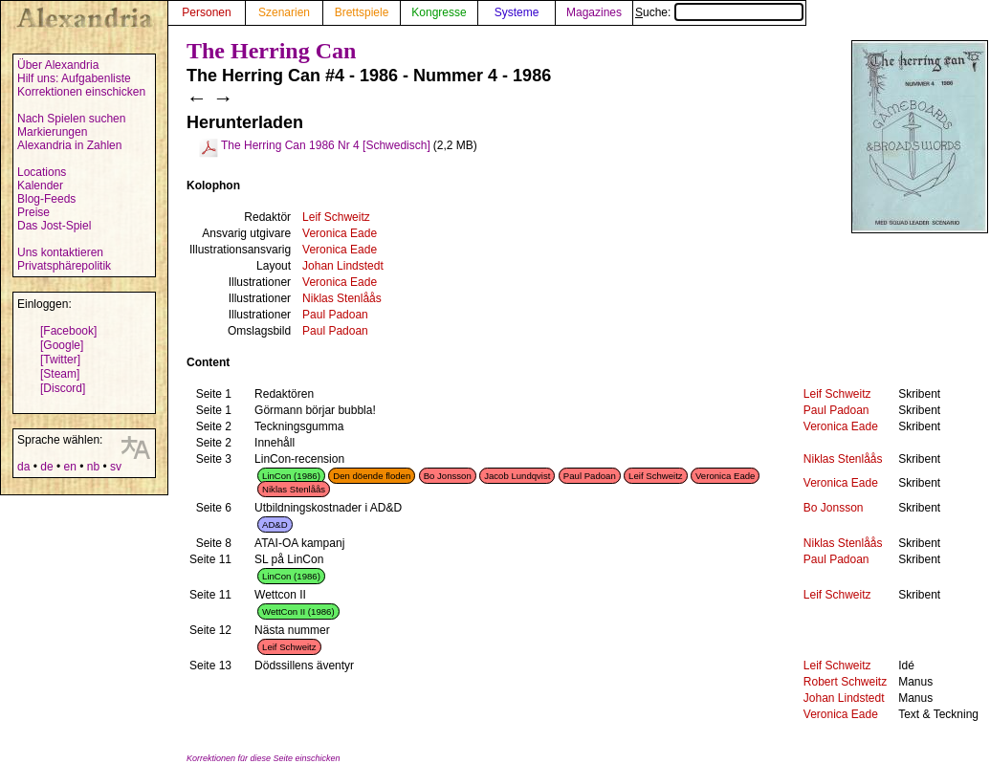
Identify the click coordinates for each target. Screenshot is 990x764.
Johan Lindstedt (343, 266)
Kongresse (438, 12)
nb (93, 466)
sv (115, 466)
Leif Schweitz (336, 217)
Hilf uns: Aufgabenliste (74, 78)
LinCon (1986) (291, 475)
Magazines (594, 12)
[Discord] (62, 388)
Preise (33, 212)
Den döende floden (371, 475)
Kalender (40, 185)
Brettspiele (362, 12)
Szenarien (284, 12)
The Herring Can (271, 50)
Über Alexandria (58, 65)
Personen (206, 12)
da (23, 466)
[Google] (61, 345)
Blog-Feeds (46, 199)
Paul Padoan (335, 314)
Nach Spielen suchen (71, 118)
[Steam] (59, 374)
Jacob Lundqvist (517, 475)
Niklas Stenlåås (342, 298)
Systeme (517, 12)
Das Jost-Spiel (54, 225)
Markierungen (52, 132)
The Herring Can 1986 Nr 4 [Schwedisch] (325, 145)
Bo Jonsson (448, 475)
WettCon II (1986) (298, 611)
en (69, 466)
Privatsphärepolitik (64, 266)
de (46, 466)
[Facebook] (68, 331)
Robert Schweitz (845, 681)
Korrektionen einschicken (81, 91)
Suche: (719, 12)
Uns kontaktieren (60, 252)
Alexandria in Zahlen (69, 145)
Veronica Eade (339, 233)
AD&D (275, 524)
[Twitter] (60, 359)
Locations (41, 172)
